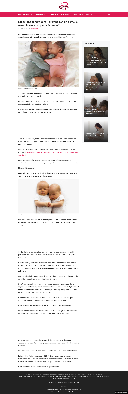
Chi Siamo (52, 392)
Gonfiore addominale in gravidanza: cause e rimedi (95, 135)
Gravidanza (42, 14)
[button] (109, 14)
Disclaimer (75, 392)
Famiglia (92, 14)
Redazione (59, 392)
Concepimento (26, 14)
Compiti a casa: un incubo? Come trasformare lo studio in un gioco (95, 110)
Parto (55, 14)
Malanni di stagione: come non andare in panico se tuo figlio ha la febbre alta (96, 61)
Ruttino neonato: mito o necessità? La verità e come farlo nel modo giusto (95, 85)
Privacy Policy (67, 392)
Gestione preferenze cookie (121, 392)
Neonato (66, 14)
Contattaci (76, 382)
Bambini (79, 14)
